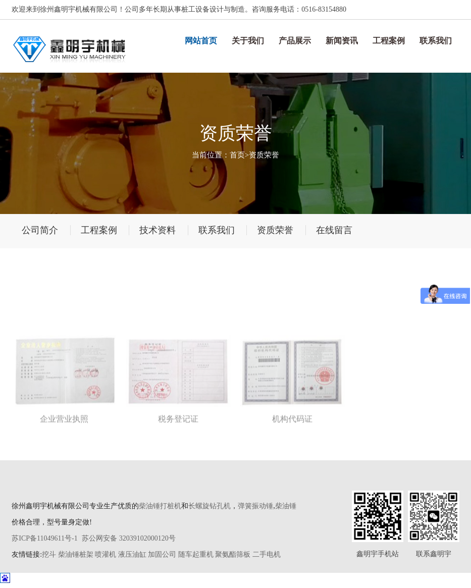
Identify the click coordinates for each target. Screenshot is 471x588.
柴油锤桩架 (75, 554)
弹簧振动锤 (255, 506)
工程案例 (389, 40)
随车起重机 (196, 554)
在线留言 (334, 230)
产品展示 (295, 40)
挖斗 (49, 554)
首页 (237, 155)
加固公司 (162, 554)
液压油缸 (132, 554)
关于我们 (248, 40)
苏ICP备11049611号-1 (44, 538)
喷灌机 (105, 554)
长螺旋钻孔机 (209, 506)
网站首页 (201, 40)
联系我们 (436, 40)
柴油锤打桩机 (160, 506)
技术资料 (157, 230)
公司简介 (40, 230)
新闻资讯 (342, 40)
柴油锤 (285, 506)
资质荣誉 (264, 155)
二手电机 (266, 554)
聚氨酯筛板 (232, 554)
